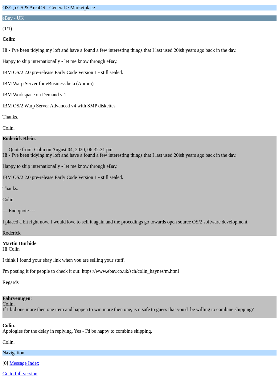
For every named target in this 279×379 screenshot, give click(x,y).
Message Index (24, 363)
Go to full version (19, 373)
